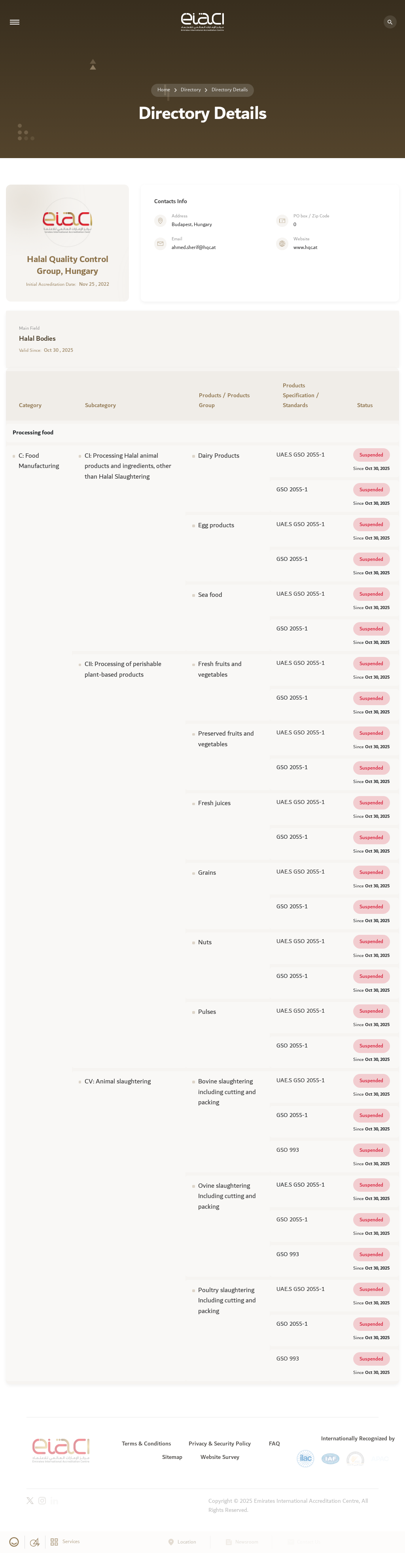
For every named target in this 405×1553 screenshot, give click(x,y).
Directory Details (230, 90)
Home (163, 90)
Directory (191, 90)
